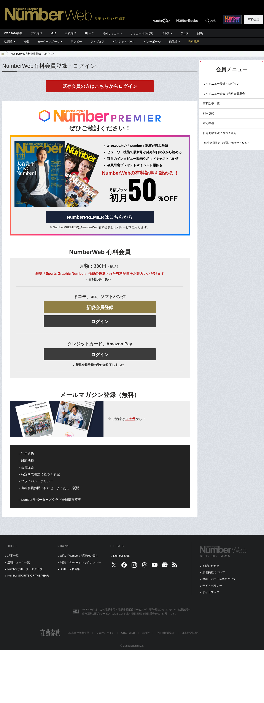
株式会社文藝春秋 (78, 632)
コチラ (130, 419)
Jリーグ (89, 33)
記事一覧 (13, 555)
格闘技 (8, 41)
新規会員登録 (99, 307)
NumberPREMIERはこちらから (100, 217)
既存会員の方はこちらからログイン (99, 86)
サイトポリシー (212, 585)
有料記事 (193, 41)
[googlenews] (164, 565)
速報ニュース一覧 (18, 562)
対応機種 (27, 460)
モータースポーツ (48, 41)
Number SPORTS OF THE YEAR (28, 575)
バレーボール (152, 41)
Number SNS (121, 555)
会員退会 (27, 467)
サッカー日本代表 (141, 33)
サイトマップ (210, 592)
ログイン (99, 321)
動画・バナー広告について (219, 579)
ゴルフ (165, 33)
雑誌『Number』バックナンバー (80, 562)
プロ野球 (36, 33)
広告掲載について (213, 572)
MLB (53, 33)
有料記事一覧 (211, 103)
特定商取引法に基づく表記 (40, 474)
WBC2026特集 (13, 33)
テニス (184, 33)
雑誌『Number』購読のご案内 (79, 555)
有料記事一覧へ (100, 279)
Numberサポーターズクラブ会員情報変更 (51, 499)
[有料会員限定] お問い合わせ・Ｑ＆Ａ (226, 142)
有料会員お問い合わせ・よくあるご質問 (50, 488)
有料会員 (253, 19)
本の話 (145, 632)
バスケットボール (124, 41)
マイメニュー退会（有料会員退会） (225, 93)
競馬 (200, 33)
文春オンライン (105, 632)
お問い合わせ (210, 565)
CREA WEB (128, 632)
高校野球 (70, 33)
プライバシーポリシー (37, 481)
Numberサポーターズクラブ (25, 569)
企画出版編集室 (165, 632)
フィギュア (97, 41)
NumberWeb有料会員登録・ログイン (32, 53)
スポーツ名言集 (70, 569)
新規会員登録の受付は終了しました (100, 365)
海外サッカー (111, 33)
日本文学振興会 (190, 632)
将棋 (26, 41)
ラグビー (76, 41)
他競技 (173, 41)
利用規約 (27, 453)
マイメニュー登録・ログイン (221, 83)
